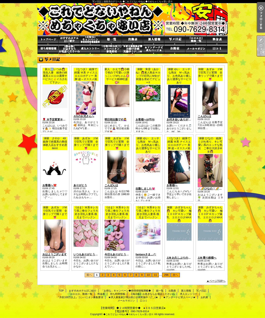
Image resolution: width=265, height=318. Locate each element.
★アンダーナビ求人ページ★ (153, 49)
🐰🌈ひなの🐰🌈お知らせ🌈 (215, 188)
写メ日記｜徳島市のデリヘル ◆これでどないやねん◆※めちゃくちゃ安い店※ (132, 19)
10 (148, 274)
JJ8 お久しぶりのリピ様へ (183, 257)
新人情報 (153, 39)
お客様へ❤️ (49, 185)
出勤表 (132, 39)
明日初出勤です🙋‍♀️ (116, 119)
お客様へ (172, 185)
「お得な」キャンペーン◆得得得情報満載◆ (90, 39)
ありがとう (80, 185)
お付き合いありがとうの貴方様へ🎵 (188, 119)
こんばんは (204, 116)
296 (166, 274)
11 (155, 274)
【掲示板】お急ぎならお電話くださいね (69, 49)
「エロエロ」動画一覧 (195, 39)
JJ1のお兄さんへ (83, 116)
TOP (48, 39)
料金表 (217, 39)
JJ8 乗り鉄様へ (207, 257)
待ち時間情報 (48, 49)
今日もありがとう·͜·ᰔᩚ (117, 254)
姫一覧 (111, 39)
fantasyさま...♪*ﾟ (146, 254)
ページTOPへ (217, 280)
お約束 (174, 49)
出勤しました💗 (145, 188)
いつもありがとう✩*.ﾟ (86, 254)
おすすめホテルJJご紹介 (69, 39)
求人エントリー (90, 49)
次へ (175, 274)
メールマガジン (195, 49)
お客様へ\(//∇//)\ (145, 119)
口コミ (217, 49)
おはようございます (54, 254)
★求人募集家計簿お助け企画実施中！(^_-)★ (132, 49)
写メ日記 (174, 39)
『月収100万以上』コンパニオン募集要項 (111, 49)
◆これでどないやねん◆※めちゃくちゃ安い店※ (128, 314)
